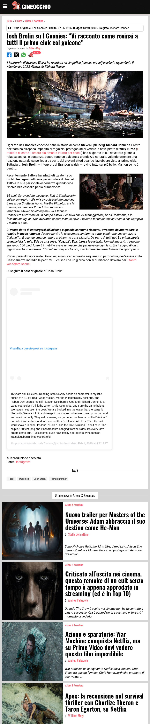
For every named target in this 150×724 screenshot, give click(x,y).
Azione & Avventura (34, 21)
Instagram (23, 462)
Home (9, 21)
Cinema (18, 21)
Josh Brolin (43, 443)
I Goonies (24, 479)
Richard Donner (59, 479)
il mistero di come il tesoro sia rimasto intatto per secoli (73, 151)
